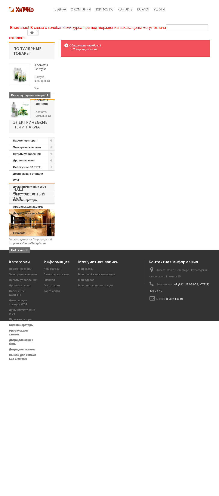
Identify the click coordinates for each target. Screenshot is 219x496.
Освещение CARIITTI (27, 196)
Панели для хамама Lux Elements (29, 259)
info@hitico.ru (174, 409)
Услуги (159, 9)
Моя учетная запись (98, 372)
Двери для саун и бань (29, 243)
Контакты (125, 9)
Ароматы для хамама (28, 236)
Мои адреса (86, 390)
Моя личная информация (95, 395)
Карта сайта (52, 401)
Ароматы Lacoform (41, 102)
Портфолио (104, 9)
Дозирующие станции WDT (28, 207)
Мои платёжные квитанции (96, 384)
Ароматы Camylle (41, 67)
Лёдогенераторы (24, 223)
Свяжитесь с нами (56, 384)
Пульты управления (27, 183)
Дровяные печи (24, 190)
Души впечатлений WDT (29, 216)
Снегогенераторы (25, 229)
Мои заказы (86, 379)
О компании (81, 9)
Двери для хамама (25, 249)
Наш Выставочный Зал (29, 284)
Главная (60, 9)
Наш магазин (52, 379)
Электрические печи (27, 177)
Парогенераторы (24, 170)
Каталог (143, 9)
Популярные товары (27, 51)
